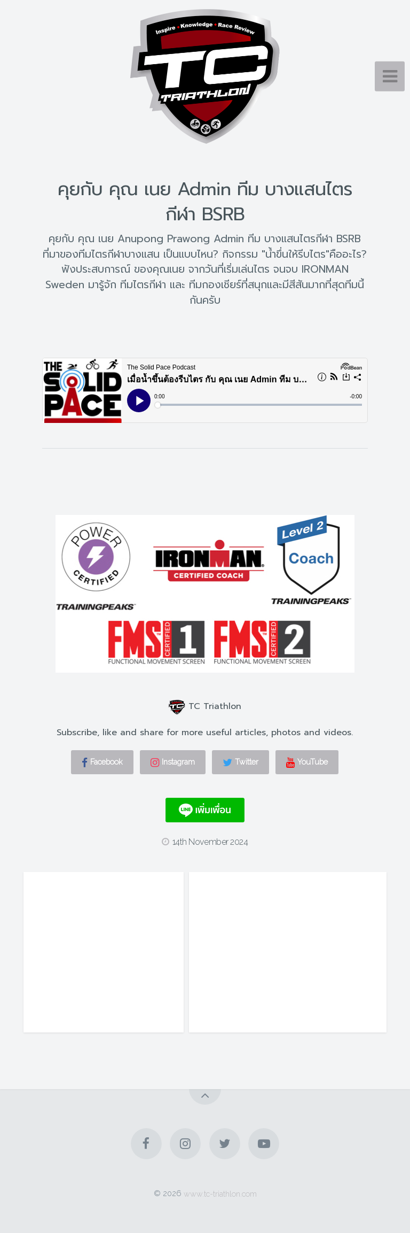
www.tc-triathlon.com (220, 1193)
